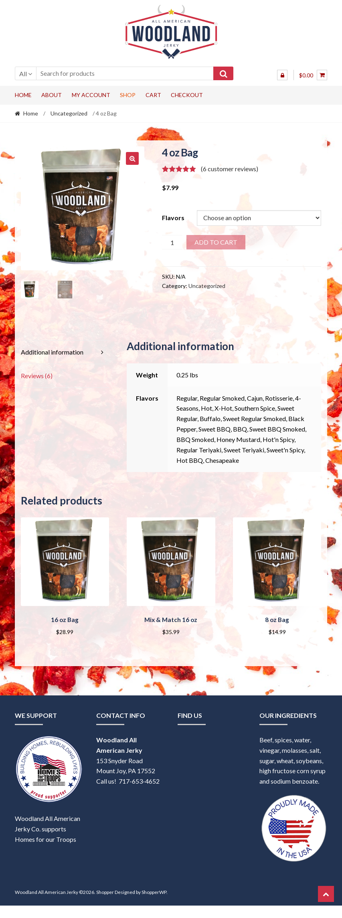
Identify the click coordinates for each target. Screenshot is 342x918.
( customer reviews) (229, 168)
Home (23, 94)
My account (91, 94)
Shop (128, 94)
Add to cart (215, 242)
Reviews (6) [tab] (37, 375)
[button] (132, 158)
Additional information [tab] (52, 352)
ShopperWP (154, 891)
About (51, 94)
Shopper (105, 891)
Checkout (187, 94)
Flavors (173, 217)
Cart (153, 94)
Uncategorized (69, 113)
